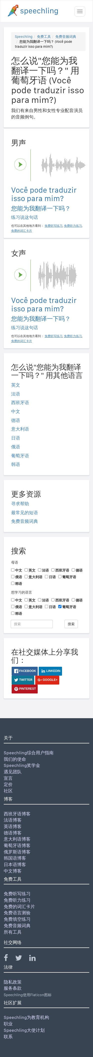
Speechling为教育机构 (26, 1017)
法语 (15, 393)
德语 (15, 420)
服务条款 (13, 988)
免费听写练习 (17, 893)
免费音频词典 (65, 37)
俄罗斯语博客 (17, 851)
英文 (15, 385)
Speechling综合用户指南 (29, 752)
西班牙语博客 (17, 813)
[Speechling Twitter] (21, 959)
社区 (8, 790)
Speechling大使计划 (24, 1030)
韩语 (15, 464)
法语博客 (13, 820)
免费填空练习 (17, 919)
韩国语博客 (15, 858)
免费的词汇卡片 (19, 906)
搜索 (71, 624)
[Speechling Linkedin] (35, 959)
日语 (15, 437)
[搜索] (32, 624)
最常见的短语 (24, 512)
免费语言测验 (17, 912)
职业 (8, 1023)
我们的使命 (15, 759)
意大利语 (20, 429)
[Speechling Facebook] (9, 959)
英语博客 (13, 826)
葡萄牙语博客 (17, 845)
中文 (15, 411)
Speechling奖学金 (22, 765)
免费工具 (44, 37)
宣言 (8, 778)
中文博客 (13, 870)
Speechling (23, 37)
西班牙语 (20, 402)
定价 (8, 784)
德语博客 (13, 832)
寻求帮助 (20, 503)
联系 (8, 1036)
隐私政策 (13, 982)
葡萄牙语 (20, 455)
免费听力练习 (17, 900)
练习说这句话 (24, 217)
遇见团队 (13, 771)
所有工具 (13, 932)
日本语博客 (15, 864)
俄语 (15, 446)
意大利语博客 (17, 839)
